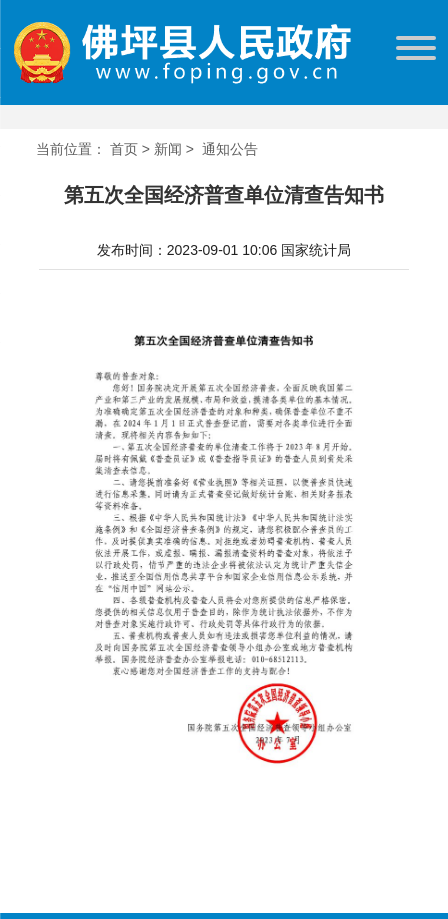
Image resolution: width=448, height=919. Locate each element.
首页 (124, 149)
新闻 (168, 149)
